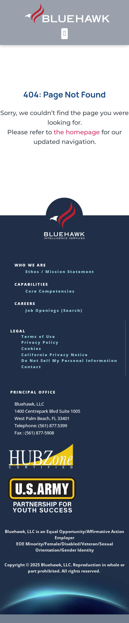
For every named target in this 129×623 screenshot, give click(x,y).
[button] (64, 33)
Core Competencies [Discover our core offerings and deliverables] (50, 291)
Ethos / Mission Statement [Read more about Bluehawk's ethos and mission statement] (59, 271)
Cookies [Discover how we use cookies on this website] (31, 348)
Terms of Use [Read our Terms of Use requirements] (38, 336)
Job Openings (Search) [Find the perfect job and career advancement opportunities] (54, 310)
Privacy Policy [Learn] (40, 342)
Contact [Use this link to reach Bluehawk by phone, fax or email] (31, 366)
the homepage (77, 132)
